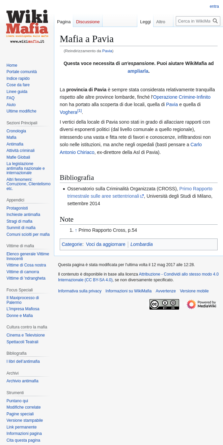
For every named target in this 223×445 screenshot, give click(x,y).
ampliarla (138, 71)
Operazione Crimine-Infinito (182, 97)
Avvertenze (166, 291)
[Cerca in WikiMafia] (198, 21)
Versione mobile (194, 291)
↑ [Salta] (76, 230)
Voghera (68, 112)
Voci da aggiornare (106, 244)
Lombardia (142, 244)
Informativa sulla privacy (80, 291)
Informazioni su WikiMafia (129, 291)
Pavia (107, 51)
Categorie (72, 244)
